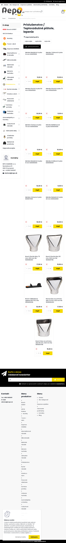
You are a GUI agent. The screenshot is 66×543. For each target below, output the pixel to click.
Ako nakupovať (14, 5)
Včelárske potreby (8, 137)
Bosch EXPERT (9, 29)
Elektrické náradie (8, 66)
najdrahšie (38, 41)
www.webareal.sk (40, 541)
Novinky (7, 38)
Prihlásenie (49, 1)
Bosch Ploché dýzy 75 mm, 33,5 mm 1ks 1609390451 (32, 258)
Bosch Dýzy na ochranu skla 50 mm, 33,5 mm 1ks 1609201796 (44, 342)
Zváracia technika (8, 112)
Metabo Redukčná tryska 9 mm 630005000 (33, 162)
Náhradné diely (10, 131)
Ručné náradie (10, 89)
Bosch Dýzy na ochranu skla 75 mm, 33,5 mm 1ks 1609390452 (54, 300)
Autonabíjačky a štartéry (8, 119)
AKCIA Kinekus (8, 34)
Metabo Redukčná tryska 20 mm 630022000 (54, 198)
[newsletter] (58, 380)
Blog (57, 5)
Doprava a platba (26, 5)
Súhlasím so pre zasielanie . (43, 384)
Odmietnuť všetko (20, 537)
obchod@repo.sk (11, 173)
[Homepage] (1, 4)
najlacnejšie (28, 41)
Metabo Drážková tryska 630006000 (54, 162)
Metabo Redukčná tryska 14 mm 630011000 (33, 53)
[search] (42, 12)
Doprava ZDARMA (11, 49)
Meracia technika (8, 72)
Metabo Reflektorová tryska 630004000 (53, 125)
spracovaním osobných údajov (38, 384)
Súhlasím (34, 537)
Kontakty (52, 5)
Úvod (3, 18)
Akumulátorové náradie (10, 54)
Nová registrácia (60, 1)
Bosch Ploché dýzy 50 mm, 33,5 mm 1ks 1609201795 (53, 258)
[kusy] (28, 82)
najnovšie (47, 41)
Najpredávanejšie (9, 148)
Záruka (6, 5)
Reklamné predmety (8, 143)
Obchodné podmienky (40, 5)
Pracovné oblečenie (8, 100)
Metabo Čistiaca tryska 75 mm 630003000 (33, 125)
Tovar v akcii (9, 44)
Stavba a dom (10, 94)
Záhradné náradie (8, 78)
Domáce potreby (7, 106)
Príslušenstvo (12, 18)
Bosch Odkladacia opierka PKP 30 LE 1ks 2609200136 (32, 300)
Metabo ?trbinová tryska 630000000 (54, 53)
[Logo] (13, 11)
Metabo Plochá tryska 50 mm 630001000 (33, 89)
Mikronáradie (9, 60)
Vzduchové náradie (9, 125)
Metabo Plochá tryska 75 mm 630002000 (54, 89)
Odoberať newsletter (19, 374)
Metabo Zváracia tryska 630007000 (33, 198)
